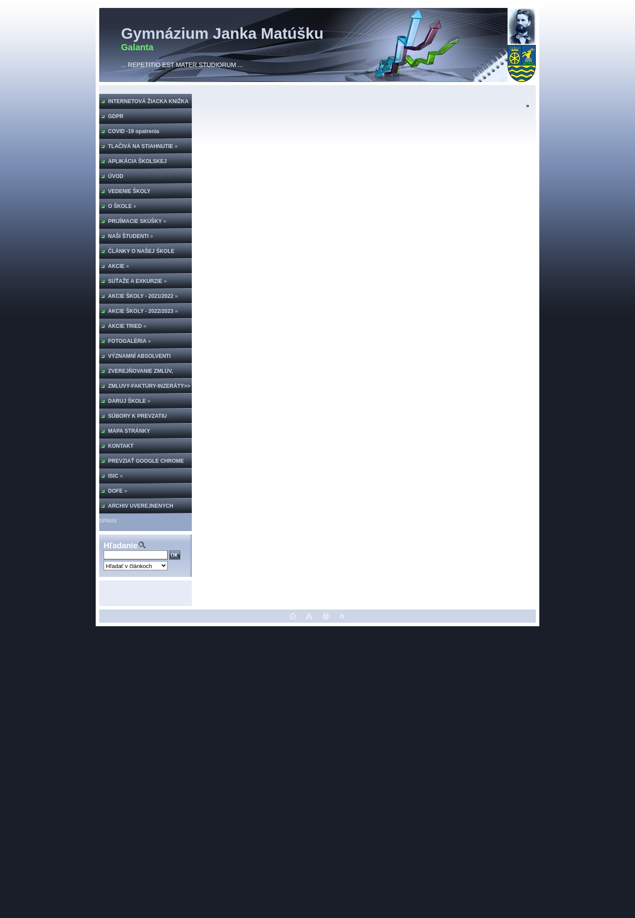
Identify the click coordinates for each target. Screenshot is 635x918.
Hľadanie (121, 545)
